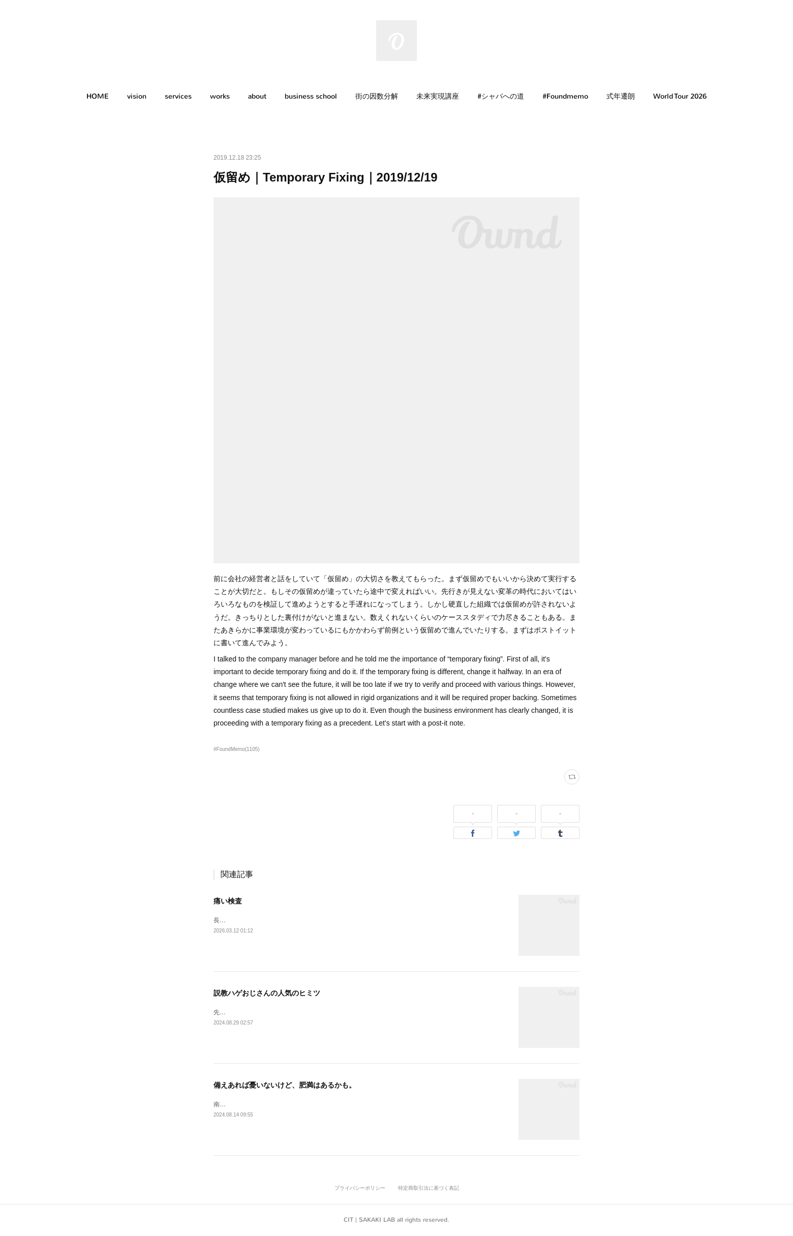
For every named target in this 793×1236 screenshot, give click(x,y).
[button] (97, 96)
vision (136, 96)
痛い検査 (228, 901)
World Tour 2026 (680, 96)
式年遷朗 (620, 96)
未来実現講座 (437, 96)
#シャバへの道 (500, 96)
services (178, 96)
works (220, 96)
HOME (97, 96)
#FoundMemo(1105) (237, 749)
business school (311, 96)
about (257, 96)
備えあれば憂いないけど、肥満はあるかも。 (285, 1085)
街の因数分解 (376, 96)
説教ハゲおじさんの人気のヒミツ (267, 993)
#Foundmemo (565, 96)
